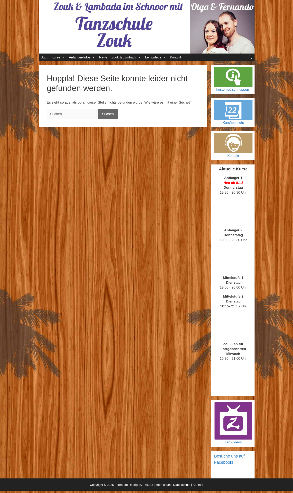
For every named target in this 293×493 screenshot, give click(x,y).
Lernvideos (233, 442)
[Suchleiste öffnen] (250, 57)
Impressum (163, 484)
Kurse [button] (59, 57)
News (103, 57)
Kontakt (175, 57)
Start (44, 57)
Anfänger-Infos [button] (83, 57)
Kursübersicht (233, 123)
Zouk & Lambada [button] (127, 57)
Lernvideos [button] (156, 57)
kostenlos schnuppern (233, 89)
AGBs (149, 484)
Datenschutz (181, 484)
